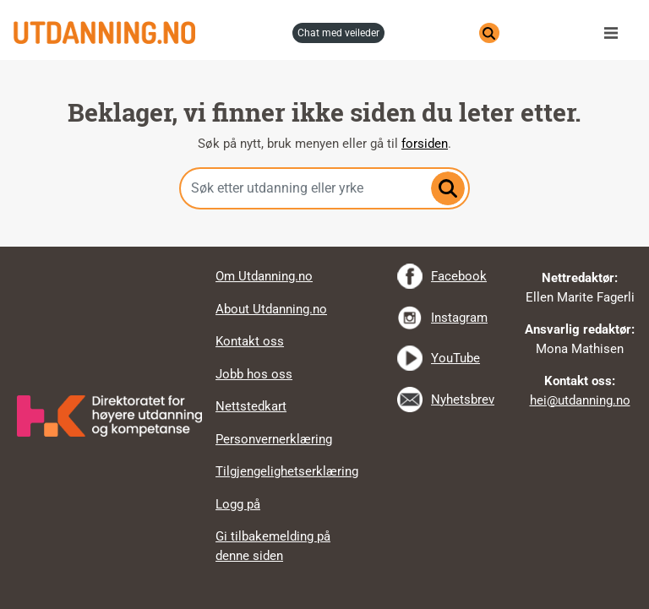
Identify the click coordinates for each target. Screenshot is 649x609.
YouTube (455, 358)
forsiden (424, 143)
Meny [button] (615, 32)
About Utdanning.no (271, 309)
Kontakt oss (249, 341)
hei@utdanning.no (580, 400)
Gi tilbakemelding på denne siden (272, 546)
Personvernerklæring (273, 439)
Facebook (459, 276)
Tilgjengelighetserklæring (286, 471)
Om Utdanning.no (264, 276)
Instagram (459, 317)
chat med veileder (338, 33)
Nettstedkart (250, 406)
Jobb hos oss (253, 374)
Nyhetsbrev (462, 399)
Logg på (237, 504)
